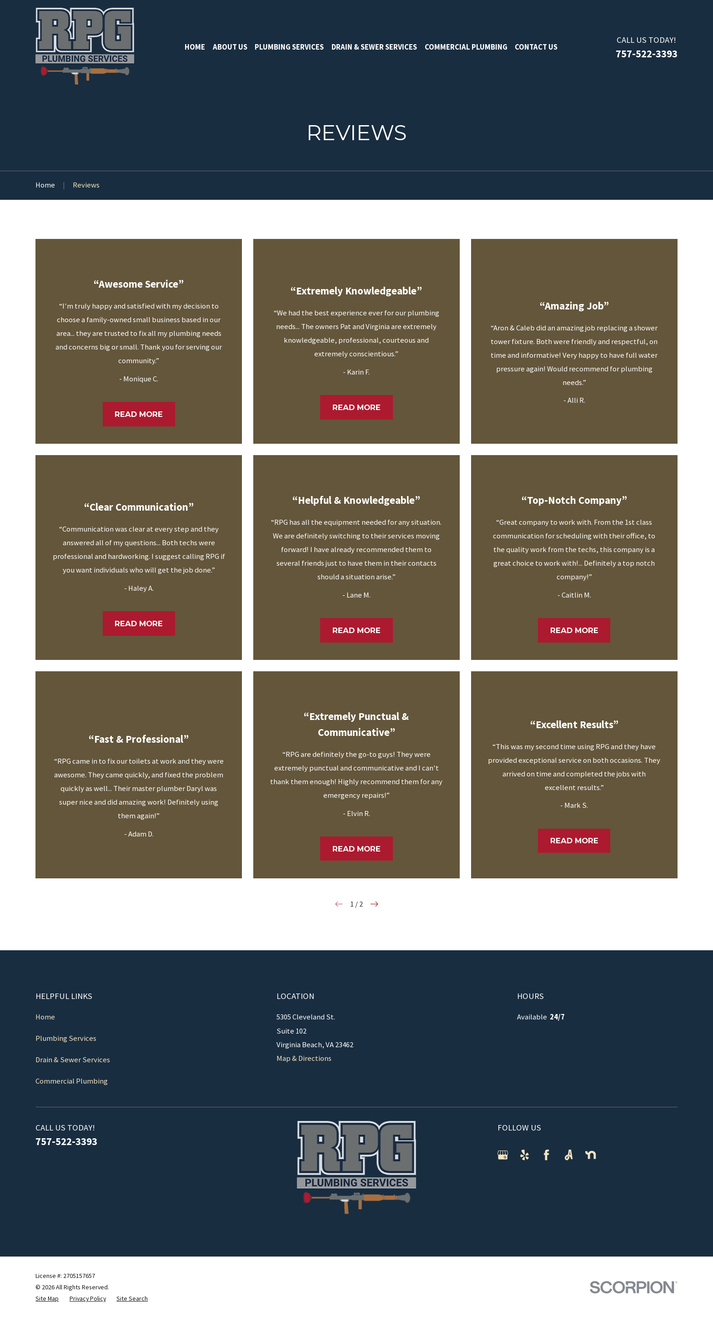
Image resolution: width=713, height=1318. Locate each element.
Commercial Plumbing (71, 1081)
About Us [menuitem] (230, 47)
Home (45, 1017)
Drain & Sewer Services (72, 1060)
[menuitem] (47, 1298)
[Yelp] (524, 1155)
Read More (139, 414)
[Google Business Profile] (502, 1155)
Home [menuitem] (195, 47)
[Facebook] (546, 1155)
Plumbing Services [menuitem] (289, 47)
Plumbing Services (65, 1038)
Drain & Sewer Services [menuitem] (374, 47)
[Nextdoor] (590, 1155)
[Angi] (568, 1155)
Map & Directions (303, 1058)
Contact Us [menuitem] (536, 47)
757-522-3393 (647, 53)
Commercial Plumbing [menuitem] (466, 47)
